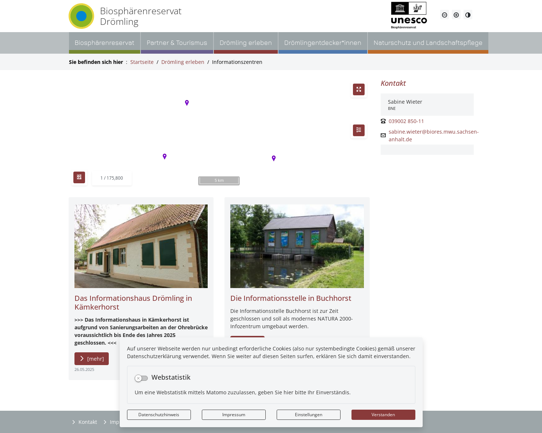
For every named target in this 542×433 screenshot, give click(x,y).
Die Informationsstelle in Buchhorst (290, 298)
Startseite (142, 61)
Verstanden (383, 414)
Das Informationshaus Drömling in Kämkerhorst (133, 302)
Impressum (233, 414)
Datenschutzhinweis (158, 414)
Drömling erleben (182, 61)
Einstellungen (308, 414)
